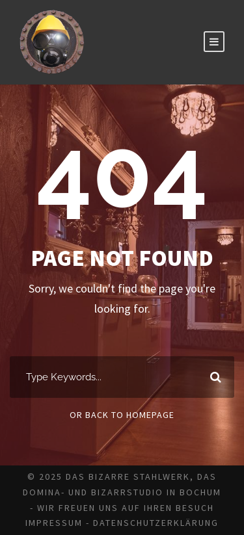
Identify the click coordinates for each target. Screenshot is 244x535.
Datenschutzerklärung (156, 522)
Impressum (54, 522)
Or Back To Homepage (122, 415)
